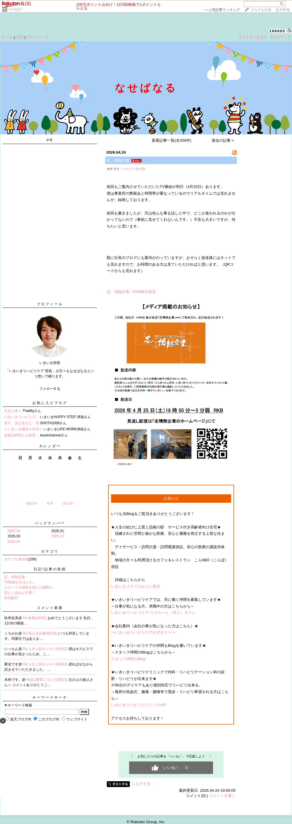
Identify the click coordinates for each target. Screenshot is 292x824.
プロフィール (38, 37)
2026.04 (14, 531)
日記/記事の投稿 (50, 569)
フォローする (49, 389)
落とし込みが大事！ (20, 593)
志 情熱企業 (14, 577)
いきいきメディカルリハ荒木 (135, 586)
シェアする (140, 784)
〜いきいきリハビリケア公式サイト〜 (143, 632)
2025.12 (57, 536)
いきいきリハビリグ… (21, 417)
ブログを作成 (260, 10)
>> (222, 10)
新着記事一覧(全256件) (171, 140)
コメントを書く (222, 795)
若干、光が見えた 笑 (21, 423)
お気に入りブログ (49, 403)
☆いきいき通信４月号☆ (23, 429)
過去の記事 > (223, 140)
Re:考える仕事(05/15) (40, 633)
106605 (277, 31)
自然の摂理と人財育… (21, 435)
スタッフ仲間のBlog (128, 659)
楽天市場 (283, 10)
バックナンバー (50, 523)
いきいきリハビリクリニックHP (138, 705)
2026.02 (14, 541)
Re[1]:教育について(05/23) (48, 680)
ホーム (7, 37)
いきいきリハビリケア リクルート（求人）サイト (153, 612)
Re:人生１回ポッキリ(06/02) (45, 649)
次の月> (68, 503)
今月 (50, 503)
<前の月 (31, 503)
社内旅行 (11, 598)
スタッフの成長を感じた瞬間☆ (28, 587)
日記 (20, 37)
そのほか (15, 9)
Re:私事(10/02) (35, 618)
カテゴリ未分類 (16, 559)
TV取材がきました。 (20, 582)
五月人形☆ (13, 411)
